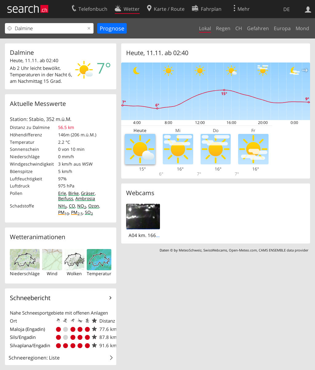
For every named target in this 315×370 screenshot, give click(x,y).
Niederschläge (25, 273)
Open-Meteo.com (243, 250)
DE (286, 9)
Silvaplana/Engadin (30, 345)
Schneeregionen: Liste (34, 357)
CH (238, 28)
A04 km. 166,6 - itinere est (157, 235)
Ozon (93, 206)
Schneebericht (30, 298)
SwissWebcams (215, 250)
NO (81, 206)
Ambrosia (85, 198)
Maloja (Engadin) (27, 329)
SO (89, 212)
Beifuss (65, 198)
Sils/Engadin (23, 337)
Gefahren (258, 28)
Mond (302, 28)
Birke (73, 193)
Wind (52, 273)
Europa (282, 28)
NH (62, 206)
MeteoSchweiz (190, 250)
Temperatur (99, 273)
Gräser (88, 193)
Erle (62, 193)
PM (63, 212)
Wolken (74, 273)
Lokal (205, 28)
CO (72, 206)
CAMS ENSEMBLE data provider (283, 250)
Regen (223, 28)
